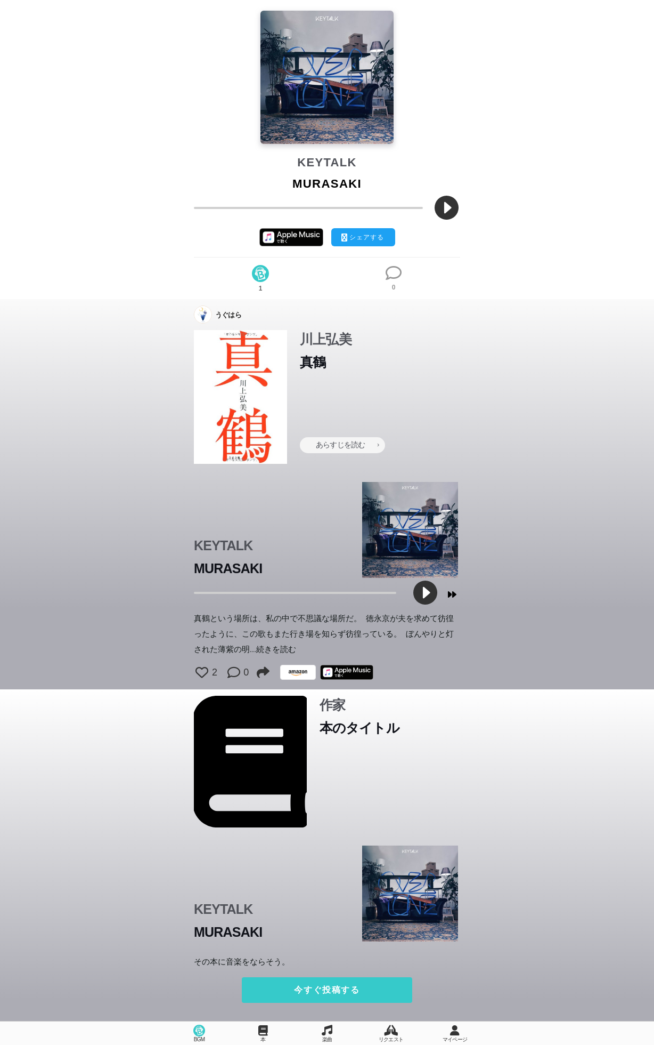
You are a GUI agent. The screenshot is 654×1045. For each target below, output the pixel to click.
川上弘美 (325, 339)
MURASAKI (228, 568)
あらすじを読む (347, 444)
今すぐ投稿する (326, 989)
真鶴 (312, 362)
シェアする (362, 238)
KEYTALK (327, 162)
